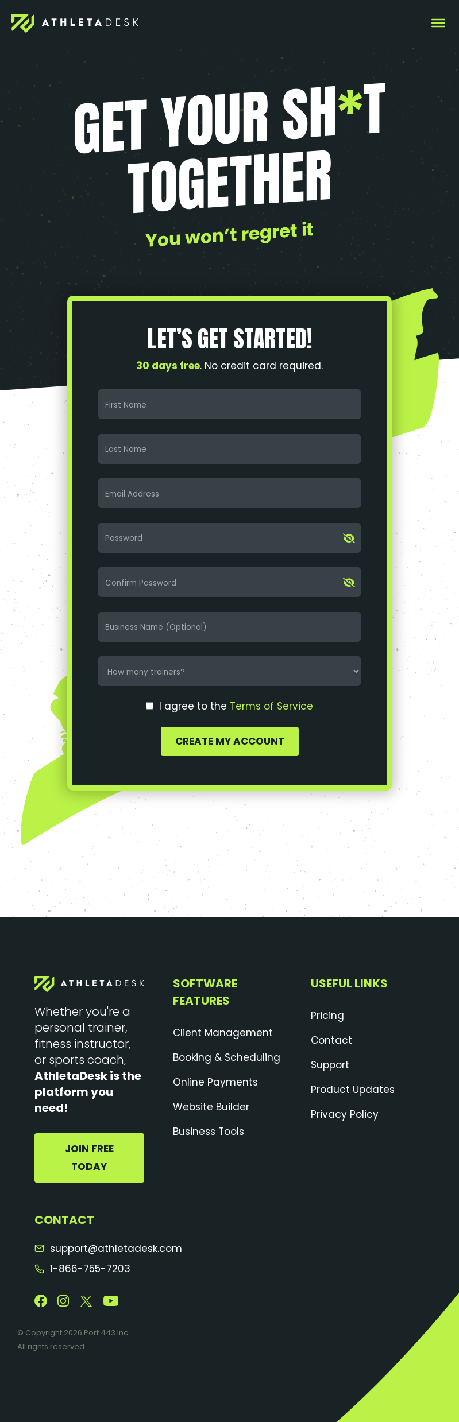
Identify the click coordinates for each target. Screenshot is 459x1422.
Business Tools (208, 1131)
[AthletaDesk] (74, 23)
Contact (331, 1040)
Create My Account (229, 741)
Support (330, 1065)
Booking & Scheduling (226, 1057)
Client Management (223, 1033)
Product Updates (353, 1089)
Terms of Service (271, 706)
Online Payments (215, 1082)
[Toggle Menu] (438, 23)
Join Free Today (89, 1157)
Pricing (327, 1015)
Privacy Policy (345, 1114)
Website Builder (211, 1107)
